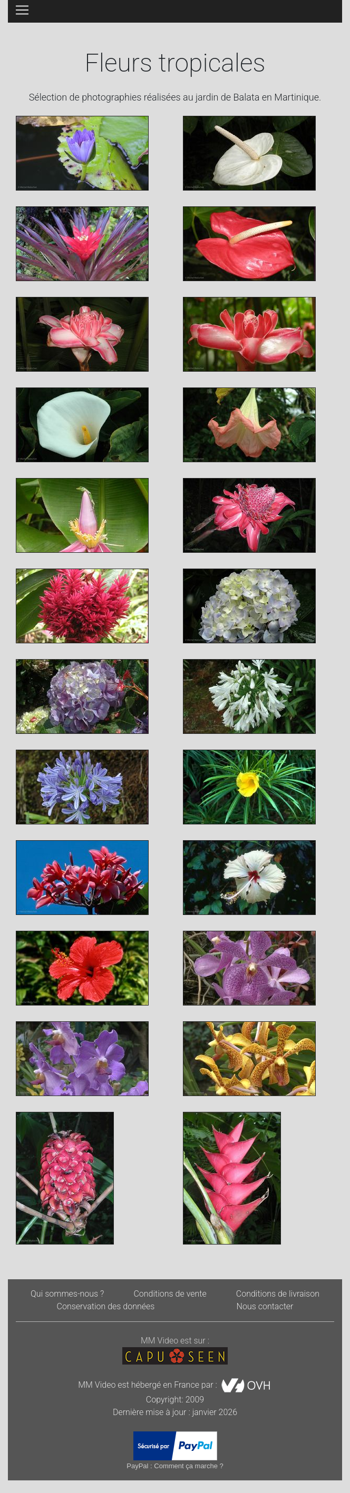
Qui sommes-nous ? (67, 1294)
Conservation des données (106, 1306)
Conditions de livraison (277, 1294)
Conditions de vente (169, 1294)
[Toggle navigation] (22, 10)
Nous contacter (265, 1306)
